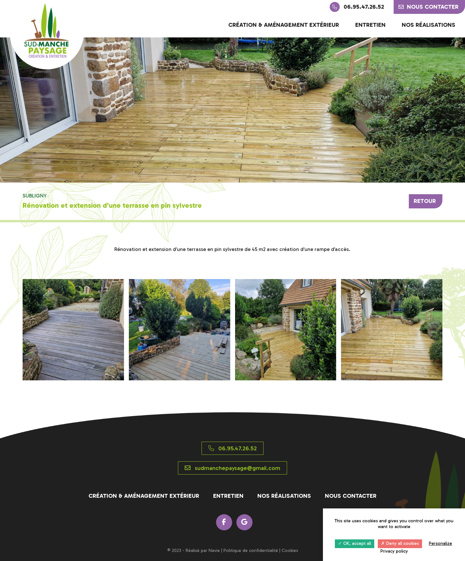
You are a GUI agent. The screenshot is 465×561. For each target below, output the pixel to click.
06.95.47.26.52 (357, 7)
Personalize (440, 543)
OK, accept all (354, 543)
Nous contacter (428, 6)
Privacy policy (394, 551)
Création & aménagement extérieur (283, 24)
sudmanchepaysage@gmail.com (232, 468)
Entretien (370, 24)
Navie (214, 550)
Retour (425, 201)
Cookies (290, 550)
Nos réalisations (428, 24)
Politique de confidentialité (250, 550)
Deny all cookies (400, 543)
